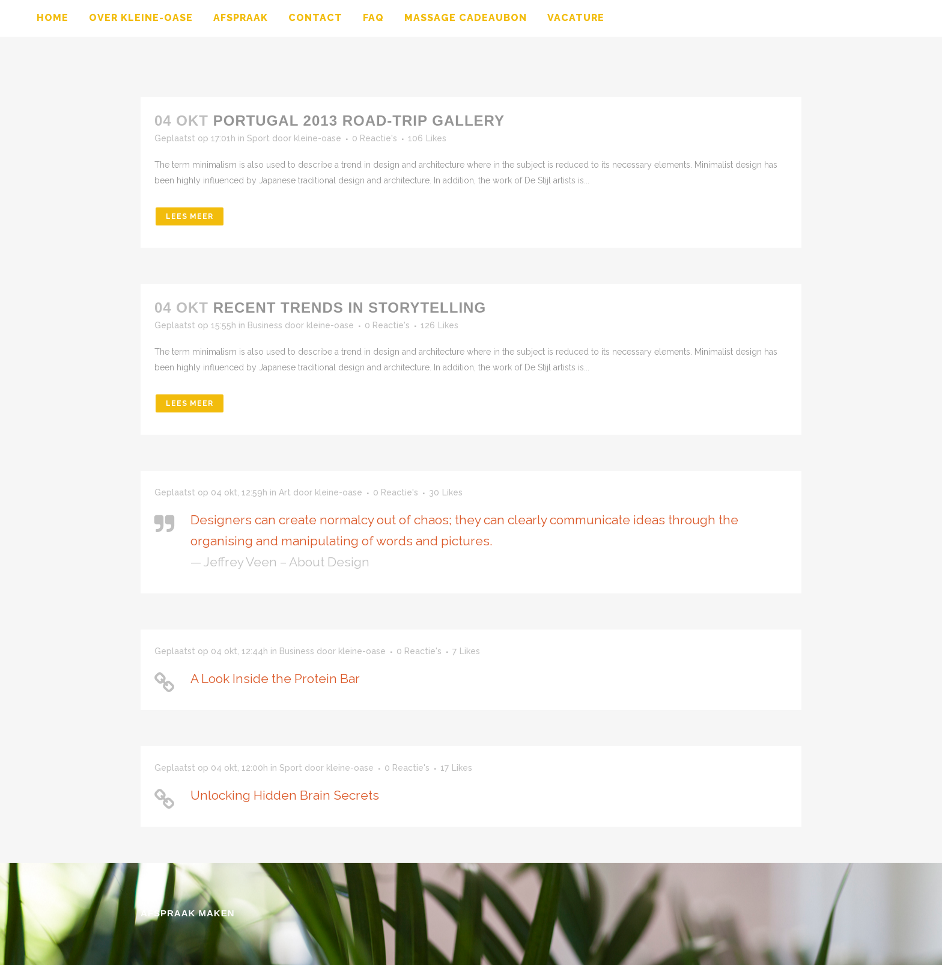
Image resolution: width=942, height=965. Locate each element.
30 (446, 492)
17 (456, 768)
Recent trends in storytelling (349, 307)
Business (265, 325)
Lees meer (189, 216)
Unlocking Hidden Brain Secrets (284, 795)
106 (427, 138)
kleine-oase (317, 138)
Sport (258, 138)
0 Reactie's (374, 138)
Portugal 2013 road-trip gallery (359, 120)
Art (285, 492)
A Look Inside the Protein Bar (275, 678)
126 (439, 325)
